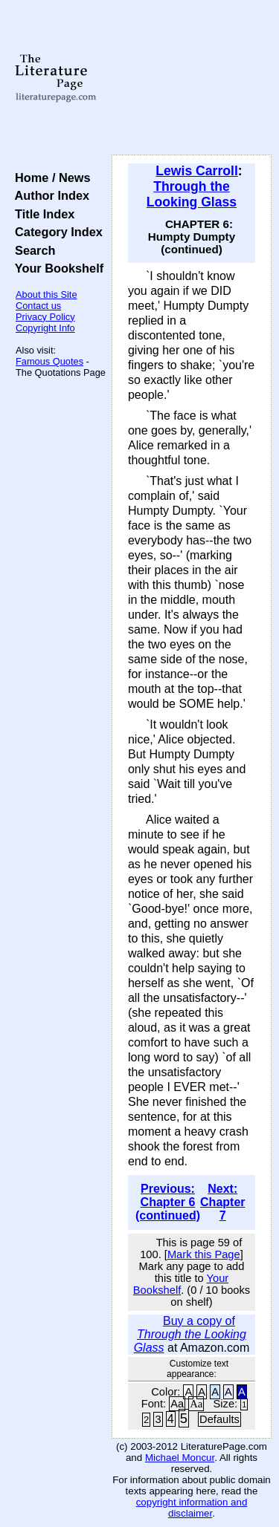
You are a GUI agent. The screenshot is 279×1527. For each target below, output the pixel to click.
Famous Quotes (49, 361)
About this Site (46, 294)
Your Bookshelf (55, 268)
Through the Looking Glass (192, 194)
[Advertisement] (191, 78)
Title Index (41, 214)
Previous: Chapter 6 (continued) (167, 1202)
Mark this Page (203, 1254)
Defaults (219, 1419)
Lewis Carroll (196, 170)
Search (31, 250)
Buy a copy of (190, 1334)
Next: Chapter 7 (222, 1202)
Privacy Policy (45, 316)
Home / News (49, 177)
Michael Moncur (179, 1457)
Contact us (38, 305)
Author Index (48, 195)
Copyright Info (45, 327)
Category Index (55, 231)
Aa (177, 1404)
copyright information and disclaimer (192, 1508)
